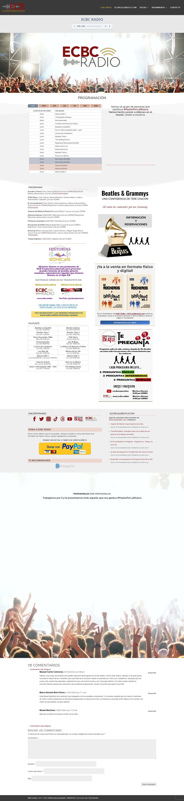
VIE (75, 106)
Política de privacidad (56, 798)
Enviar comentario (148, 784)
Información (63, 194)
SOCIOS (143, 8)
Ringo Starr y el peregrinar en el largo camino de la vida (132, 459)
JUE (64, 106)
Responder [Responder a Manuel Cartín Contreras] (152, 673)
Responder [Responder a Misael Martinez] (152, 711)
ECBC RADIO (106, 8)
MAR (44, 106)
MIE (54, 106)
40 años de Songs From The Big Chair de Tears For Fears (132, 452)
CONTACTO (175, 8)
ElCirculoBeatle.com (117, 420)
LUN (32, 106)
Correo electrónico (36, 771)
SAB (84, 106)
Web (29, 778)
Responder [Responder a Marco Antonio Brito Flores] (152, 693)
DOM (96, 106)
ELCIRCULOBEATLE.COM (126, 8)
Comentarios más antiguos (39, 669)
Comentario (33, 738)
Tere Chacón (93, 798)
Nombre (32, 764)
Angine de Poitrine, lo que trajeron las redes (127, 424)
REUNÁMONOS (158, 8)
